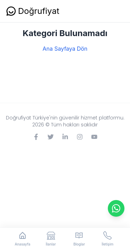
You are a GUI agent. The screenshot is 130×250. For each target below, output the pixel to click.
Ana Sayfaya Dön (65, 48)
